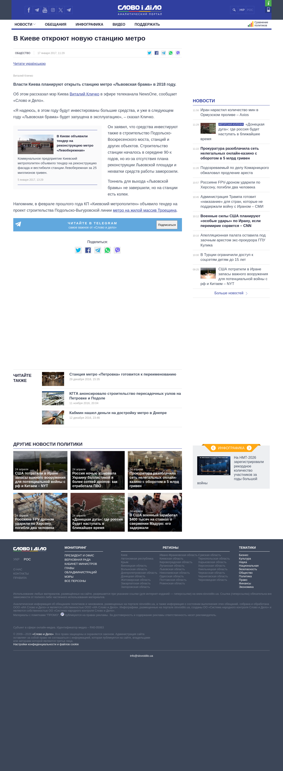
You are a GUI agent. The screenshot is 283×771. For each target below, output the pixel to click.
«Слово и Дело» (43, 743)
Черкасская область (211, 682)
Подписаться (167, 334)
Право (243, 689)
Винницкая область (134, 675)
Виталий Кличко (84, 203)
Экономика (246, 696)
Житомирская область (136, 689)
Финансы (245, 692)
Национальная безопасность (249, 676)
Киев (124, 664)
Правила (20, 687)
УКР (242, 10)
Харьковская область (212, 671)
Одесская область (172, 685)
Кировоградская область (176, 671)
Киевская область (171, 668)
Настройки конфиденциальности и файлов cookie (46, 754)
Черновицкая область (212, 689)
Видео (119, 24)
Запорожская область (135, 696)
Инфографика (89, 24)
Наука (243, 671)
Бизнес (244, 664)
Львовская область (172, 678)
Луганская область (172, 675)
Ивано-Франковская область (179, 664)
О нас (17, 678)
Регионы (170, 657)
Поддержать (147, 24)
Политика (245, 685)
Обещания (55, 24)
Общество (22, 53)
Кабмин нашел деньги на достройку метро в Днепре (118, 524)
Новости (25, 24)
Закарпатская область (136, 692)
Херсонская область (211, 675)
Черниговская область (213, 685)
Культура (245, 668)
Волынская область (134, 678)
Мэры (69, 686)
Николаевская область (175, 682)
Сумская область (209, 664)
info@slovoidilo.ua (141, 765)
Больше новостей (230, 293)
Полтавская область (173, 689)
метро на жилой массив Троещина (144, 320)
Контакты (21, 683)
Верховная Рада (78, 669)
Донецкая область (133, 685)
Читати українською (29, 64)
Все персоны (75, 690)
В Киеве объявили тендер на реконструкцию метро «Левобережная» (75, 253)
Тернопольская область (214, 668)
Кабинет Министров (81, 673)
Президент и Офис (79, 664)
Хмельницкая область (213, 678)
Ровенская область (172, 692)
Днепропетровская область (139, 682)
